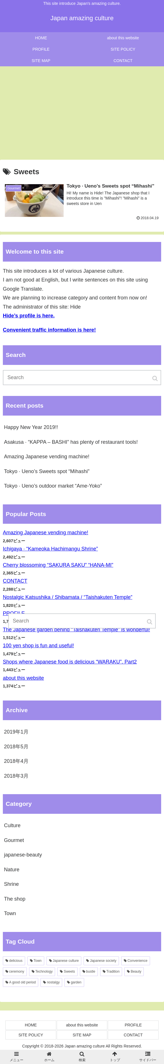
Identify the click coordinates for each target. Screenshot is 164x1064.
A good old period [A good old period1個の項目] (22, 982)
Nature (11, 869)
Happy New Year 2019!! (31, 427)
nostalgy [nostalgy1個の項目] (53, 982)
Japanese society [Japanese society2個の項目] (103, 961)
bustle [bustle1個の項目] (90, 971)
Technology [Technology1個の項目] (44, 971)
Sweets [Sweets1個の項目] (69, 971)
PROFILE (133, 1025)
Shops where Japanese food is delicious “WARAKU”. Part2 (70, 662)
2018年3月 (16, 776)
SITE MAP (82, 1035)
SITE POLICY (31, 1035)
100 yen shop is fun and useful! (38, 645)
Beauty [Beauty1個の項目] (136, 971)
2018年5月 (16, 746)
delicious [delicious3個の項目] (16, 961)
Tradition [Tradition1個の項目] (113, 971)
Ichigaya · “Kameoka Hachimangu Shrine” (50, 549)
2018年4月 (16, 761)
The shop (14, 899)
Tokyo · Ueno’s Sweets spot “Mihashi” (47, 471)
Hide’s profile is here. (28, 316)
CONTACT (15, 581)
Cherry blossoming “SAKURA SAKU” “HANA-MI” (58, 565)
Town (10, 913)
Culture (12, 825)
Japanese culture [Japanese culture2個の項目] (66, 961)
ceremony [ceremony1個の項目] (16, 971)
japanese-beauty (23, 855)
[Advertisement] (82, 113)
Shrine (11, 884)
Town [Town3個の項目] (38, 961)
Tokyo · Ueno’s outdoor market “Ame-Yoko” (53, 486)
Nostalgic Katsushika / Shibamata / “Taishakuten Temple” (67, 597)
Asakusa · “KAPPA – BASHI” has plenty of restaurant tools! (71, 442)
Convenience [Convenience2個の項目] (137, 961)
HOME (31, 1025)
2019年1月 (16, 732)
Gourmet (14, 840)
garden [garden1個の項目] (76, 982)
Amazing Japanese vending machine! (46, 456)
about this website (23, 678)
